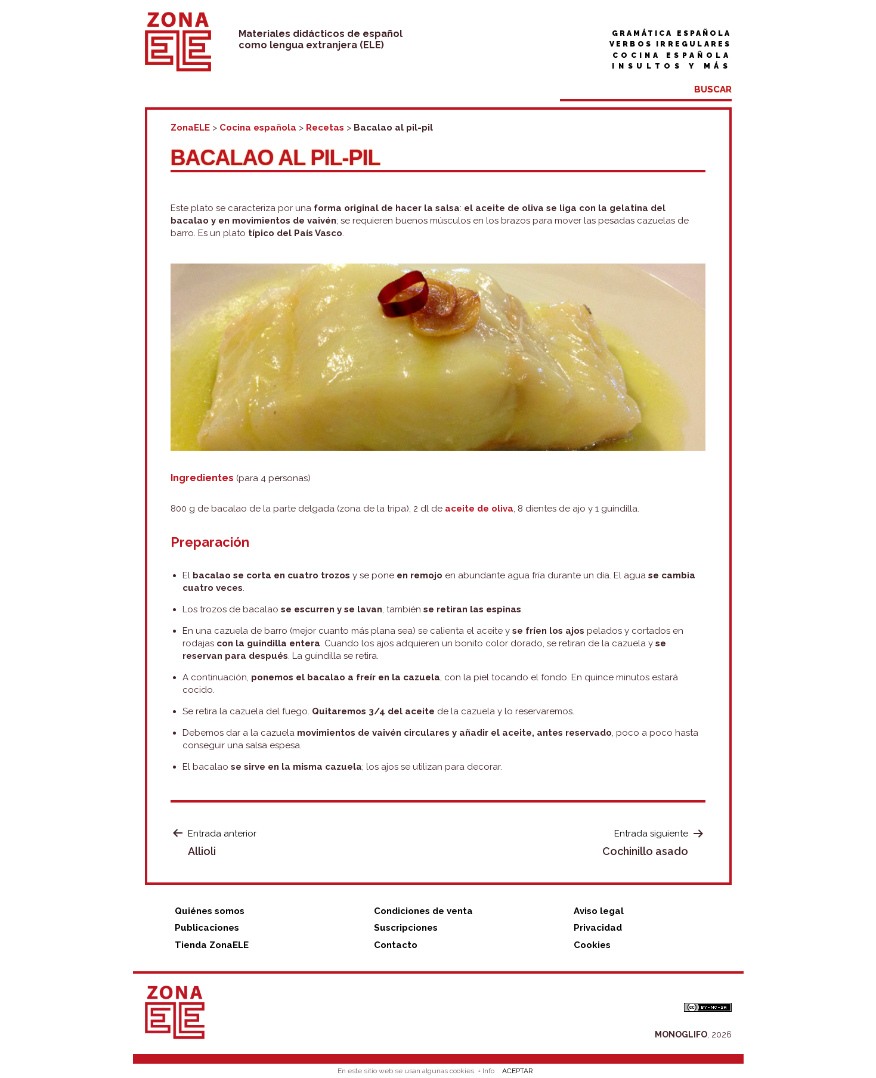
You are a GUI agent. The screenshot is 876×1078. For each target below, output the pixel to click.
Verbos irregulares (670, 44)
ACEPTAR (517, 1071)
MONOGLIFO (681, 1034)
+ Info (486, 1071)
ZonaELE (190, 127)
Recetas (325, 127)
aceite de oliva (479, 508)
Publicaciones (207, 927)
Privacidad (598, 927)
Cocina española (672, 55)
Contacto (395, 945)
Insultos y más (671, 66)
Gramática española (672, 33)
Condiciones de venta (423, 911)
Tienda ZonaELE (212, 945)
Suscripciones (406, 927)
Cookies (592, 945)
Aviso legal (599, 911)
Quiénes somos (209, 911)
